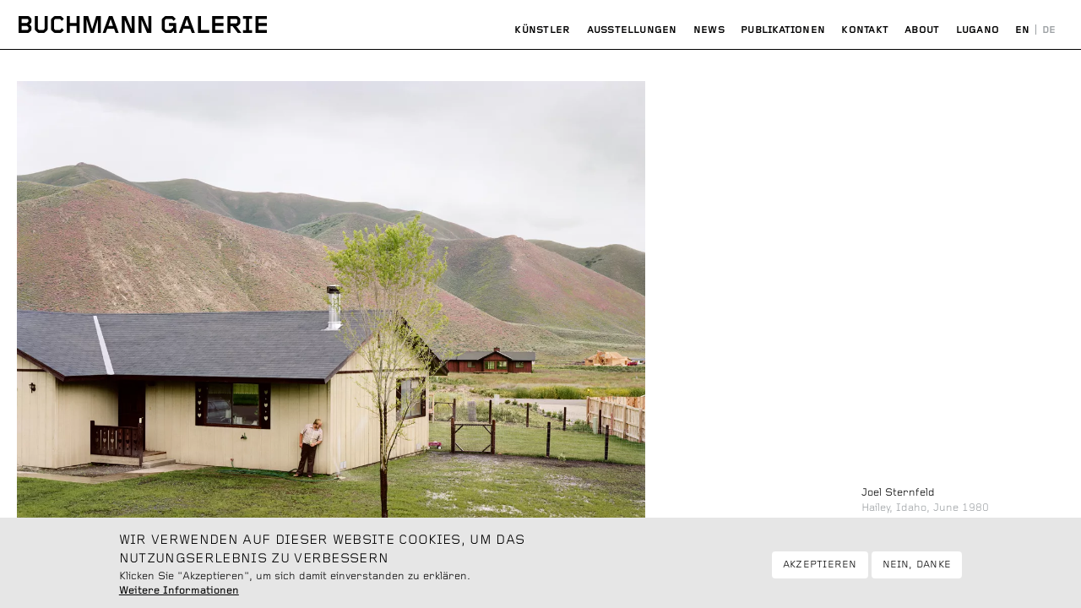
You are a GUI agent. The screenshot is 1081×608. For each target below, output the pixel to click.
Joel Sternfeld (898, 492)
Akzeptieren (820, 569)
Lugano (977, 30)
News (709, 30)
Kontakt (864, 30)
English (1023, 30)
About (921, 30)
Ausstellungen (632, 30)
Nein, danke (917, 569)
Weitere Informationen (179, 596)
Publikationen (783, 30)
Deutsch (1049, 30)
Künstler (542, 30)
